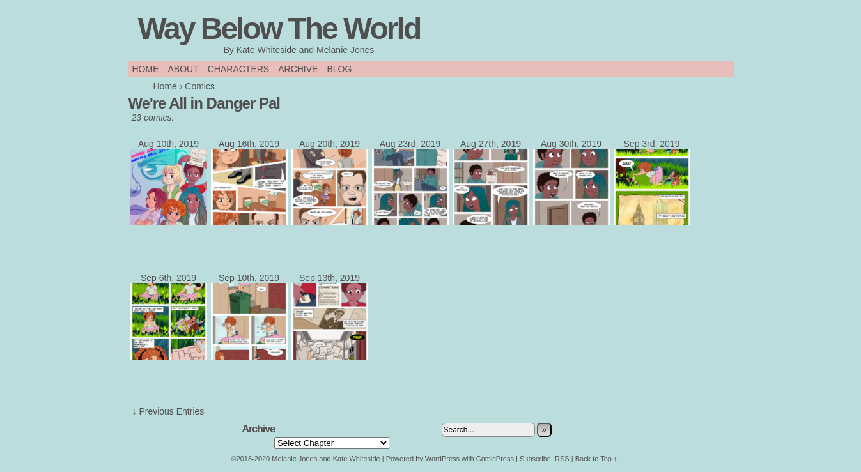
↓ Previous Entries (168, 411)
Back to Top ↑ (596, 458)
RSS (562, 458)
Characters (238, 69)
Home (145, 69)
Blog (339, 69)
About (183, 69)
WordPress (442, 458)
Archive (298, 69)
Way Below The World (279, 28)
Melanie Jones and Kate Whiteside (326, 458)
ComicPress (495, 458)
